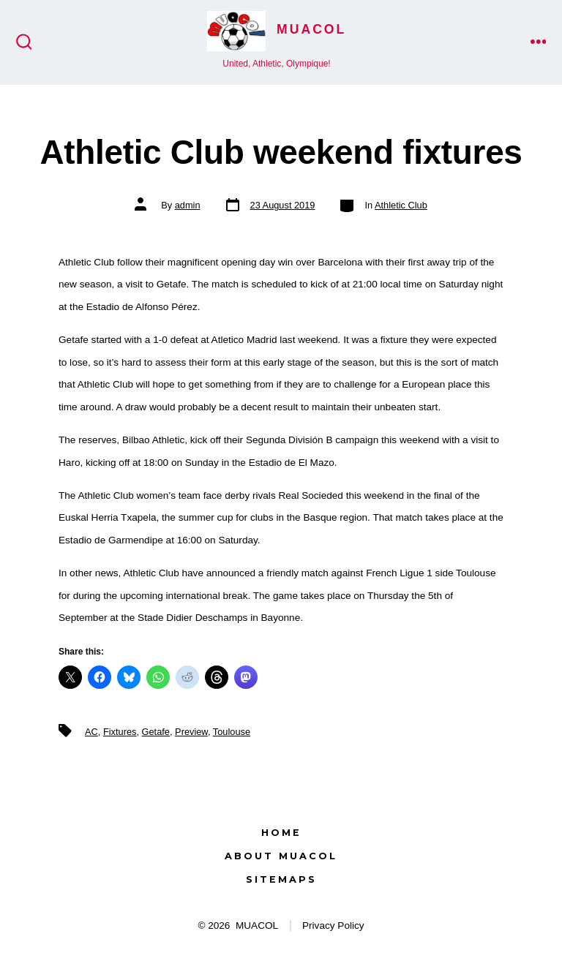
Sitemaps (281, 879)
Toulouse (231, 731)
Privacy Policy (333, 925)
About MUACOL (281, 856)
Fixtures (120, 731)
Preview (191, 731)
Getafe (156, 731)
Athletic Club (401, 205)
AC (91, 731)
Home (281, 832)
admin (188, 205)
